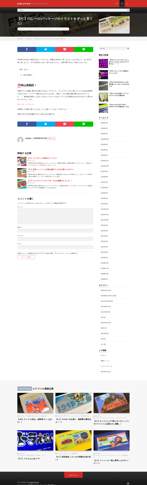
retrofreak (31, 29)
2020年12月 (105, 260)
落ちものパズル (36, 411)
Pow (88, 411)
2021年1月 (104, 255)
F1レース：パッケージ (25, 104)
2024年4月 (104, 128)
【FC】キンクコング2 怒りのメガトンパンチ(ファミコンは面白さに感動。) (111, 418)
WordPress (52, 480)
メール (20, 235)
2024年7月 (104, 123)
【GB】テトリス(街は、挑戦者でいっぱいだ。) (35, 416)
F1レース (52, 29)
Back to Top (73, 471)
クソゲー (103, 450)
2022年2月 (104, 197)
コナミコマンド (111, 413)
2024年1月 (104, 133)
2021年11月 (105, 213)
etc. (102, 340)
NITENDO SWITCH (107, 292)
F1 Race (45, 29)
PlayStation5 (105, 287)
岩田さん (39, 29)
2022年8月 (104, 176)
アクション (103, 413)
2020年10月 (105, 271)
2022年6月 (104, 186)
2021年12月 (105, 207)
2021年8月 (104, 228)
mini (102, 314)
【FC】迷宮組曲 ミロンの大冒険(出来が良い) (73, 453)
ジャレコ (97, 450)
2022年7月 (104, 181)
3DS (102, 335)
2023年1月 (104, 154)
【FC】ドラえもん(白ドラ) (28, 454)
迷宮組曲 (74, 449)
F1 (48, 29)
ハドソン (43, 450)
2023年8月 (104, 144)
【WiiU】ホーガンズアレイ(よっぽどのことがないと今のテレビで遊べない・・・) (119, 62)
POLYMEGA (105, 303)
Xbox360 (104, 329)
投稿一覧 (51, 138)
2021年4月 (104, 244)
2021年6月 (104, 234)
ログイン (104, 351)
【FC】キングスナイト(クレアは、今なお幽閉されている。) (49, 181)
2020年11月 (105, 266)
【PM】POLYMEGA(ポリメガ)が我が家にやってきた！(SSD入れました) (119, 84)
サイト (19, 243)
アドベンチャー (111, 450)
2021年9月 (104, 223)
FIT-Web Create (33, 480)
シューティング (76, 411)
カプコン (68, 411)
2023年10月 (105, 139)
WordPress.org (106, 367)
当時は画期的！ (26, 75)
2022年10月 (105, 165)
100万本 (28, 450)
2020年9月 (104, 276)
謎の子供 (83, 411)
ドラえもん (22, 450)
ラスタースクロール (61, 29)
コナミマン (119, 413)
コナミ (97, 413)
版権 (43, 411)
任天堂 (29, 411)
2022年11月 (105, 160)
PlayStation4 (105, 319)
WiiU (102, 324)
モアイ (125, 413)
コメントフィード (106, 362)
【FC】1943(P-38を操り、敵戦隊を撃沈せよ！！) (73, 416)
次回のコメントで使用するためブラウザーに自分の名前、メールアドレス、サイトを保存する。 (48, 253)
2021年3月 (104, 250)
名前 (19, 227)
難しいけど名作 (35, 450)
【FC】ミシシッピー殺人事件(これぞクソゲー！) (111, 457)
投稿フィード (105, 356)
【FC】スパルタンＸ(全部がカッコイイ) (42, 158)
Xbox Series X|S (106, 298)
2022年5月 (104, 191)
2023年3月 (104, 149)
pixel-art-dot (34, 478)
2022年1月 (104, 202)
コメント (20, 207)
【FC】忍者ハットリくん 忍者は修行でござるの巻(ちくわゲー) (50, 169)
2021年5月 (104, 239)
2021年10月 (105, 218)
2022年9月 (104, 170)
